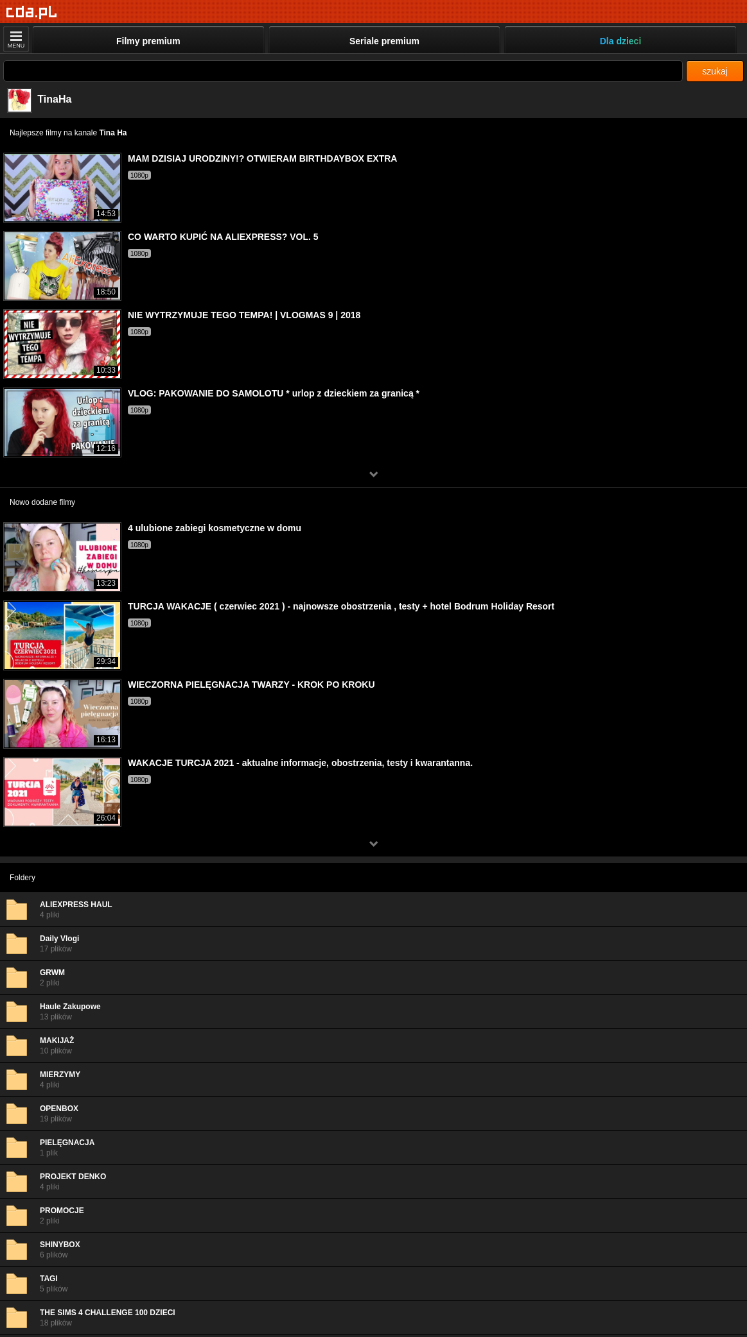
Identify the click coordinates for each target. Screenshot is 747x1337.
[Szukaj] (343, 70)
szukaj (715, 71)
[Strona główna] (31, 12)
